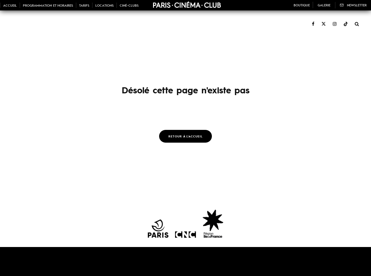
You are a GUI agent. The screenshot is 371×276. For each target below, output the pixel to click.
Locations (104, 5)
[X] (323, 20)
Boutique (302, 5)
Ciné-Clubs (129, 5)
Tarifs (84, 5)
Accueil (10, 5)
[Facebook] (313, 20)
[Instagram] (334, 20)
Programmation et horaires (48, 5)
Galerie (324, 5)
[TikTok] (345, 20)
